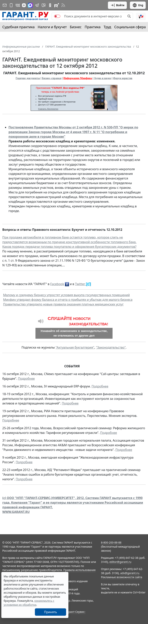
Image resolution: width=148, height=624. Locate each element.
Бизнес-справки (51, 78)
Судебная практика (18, 27)
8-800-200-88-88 (111, 542)
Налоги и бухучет (52, 27)
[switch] (57, 16)
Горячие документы (28, 78)
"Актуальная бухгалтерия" (75, 347)
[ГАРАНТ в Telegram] (37, 5)
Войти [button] (117, 5)
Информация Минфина (77, 78)
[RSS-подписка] (63, 5)
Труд (107, 27)
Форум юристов (122, 78)
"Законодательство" (111, 347)
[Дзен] (24, 5)
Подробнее (26, 378)
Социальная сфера (130, 27)
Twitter (80, 284)
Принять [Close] (50, 612)
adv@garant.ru (129, 573)
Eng (137, 5)
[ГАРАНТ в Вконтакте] (17, 5)
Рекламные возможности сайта (121, 577)
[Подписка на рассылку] (4, 5)
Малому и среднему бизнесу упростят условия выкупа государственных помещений (66, 295)
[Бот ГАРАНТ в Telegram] (43, 5)
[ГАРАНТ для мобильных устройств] (11, 5)
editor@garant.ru (120, 562)
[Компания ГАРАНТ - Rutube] (56, 5)
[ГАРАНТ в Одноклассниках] (50, 5)
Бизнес (76, 27)
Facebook (57, 284)
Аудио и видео (102, 78)
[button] (141, 16)
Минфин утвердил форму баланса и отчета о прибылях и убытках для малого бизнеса (67, 299)
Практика (92, 27)
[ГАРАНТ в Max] (30, 5)
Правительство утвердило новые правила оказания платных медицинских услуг (63, 304)
